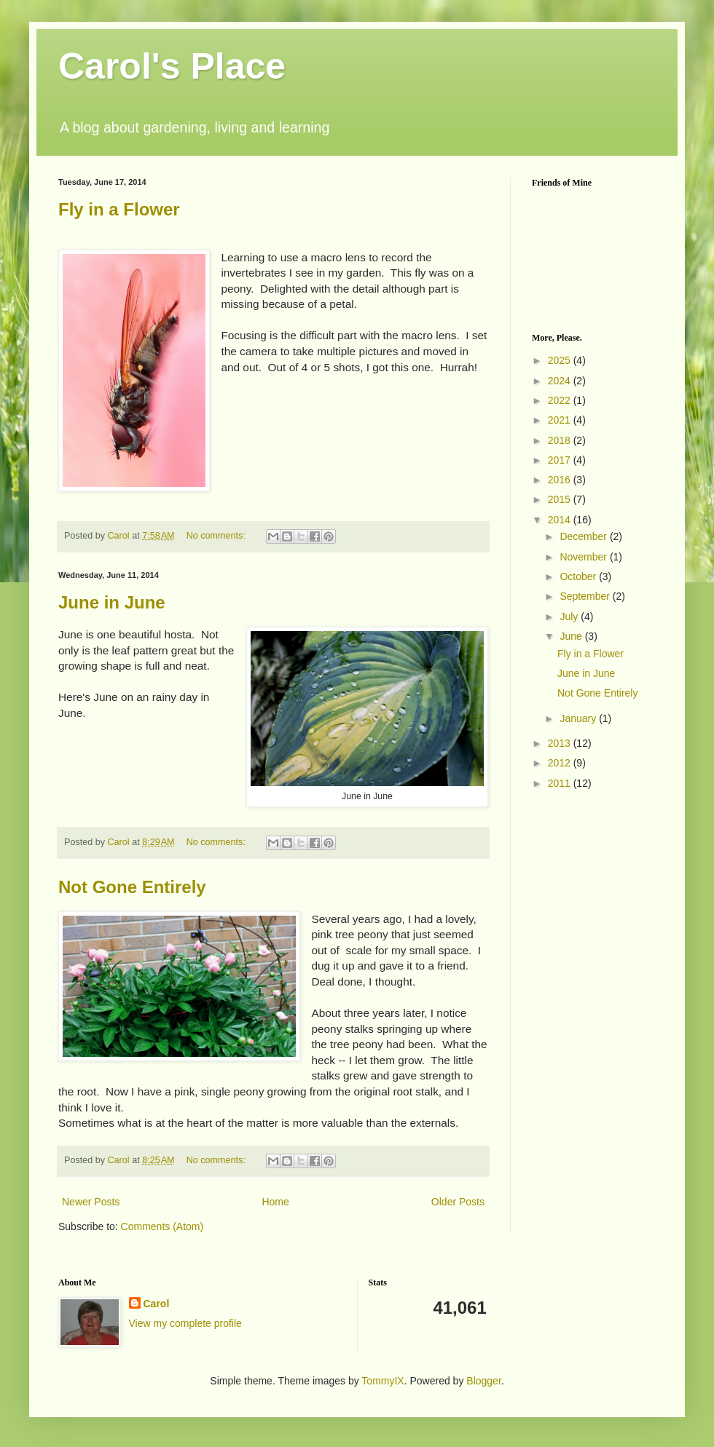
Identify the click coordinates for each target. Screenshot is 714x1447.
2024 (560, 380)
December (584, 536)
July (570, 616)
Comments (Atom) (162, 1226)
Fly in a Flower (119, 209)
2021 (560, 420)
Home (275, 1202)
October (579, 576)
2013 (560, 743)
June (572, 636)
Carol (157, 1303)
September (586, 596)
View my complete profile (185, 1323)
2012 (560, 763)
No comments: (217, 536)
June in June (111, 602)
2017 (560, 460)
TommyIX (382, 1381)
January (579, 718)
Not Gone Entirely (132, 887)
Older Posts (457, 1202)
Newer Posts (90, 1202)
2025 (560, 360)
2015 (560, 499)
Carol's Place (172, 66)
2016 (560, 479)
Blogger (483, 1381)
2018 (560, 440)
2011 (560, 783)
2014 (560, 520)
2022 (560, 400)
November (584, 557)
